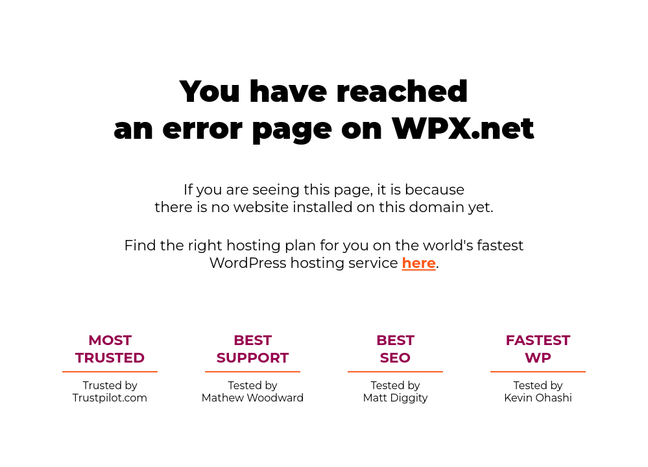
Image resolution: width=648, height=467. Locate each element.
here (419, 263)
